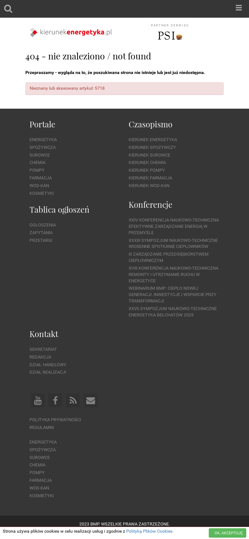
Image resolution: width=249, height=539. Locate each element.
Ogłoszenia (42, 225)
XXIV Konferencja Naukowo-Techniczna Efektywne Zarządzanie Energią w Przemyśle (174, 226)
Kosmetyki (41, 193)
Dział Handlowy (47, 364)
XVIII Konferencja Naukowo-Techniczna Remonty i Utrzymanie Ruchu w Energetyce (173, 274)
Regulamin (41, 427)
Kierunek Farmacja (150, 177)
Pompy (37, 170)
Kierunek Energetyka (153, 139)
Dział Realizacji (47, 372)
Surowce (39, 155)
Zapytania (41, 232)
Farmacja (40, 177)
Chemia (37, 162)
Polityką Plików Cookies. (150, 531)
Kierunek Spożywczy (152, 147)
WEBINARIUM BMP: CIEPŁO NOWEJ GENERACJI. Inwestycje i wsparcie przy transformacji (172, 294)
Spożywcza (42, 147)
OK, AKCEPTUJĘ (229, 533)
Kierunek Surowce (149, 155)
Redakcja (40, 357)
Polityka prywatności (55, 419)
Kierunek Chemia (147, 162)
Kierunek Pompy (147, 170)
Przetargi (40, 240)
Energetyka (43, 139)
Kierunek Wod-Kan (149, 185)
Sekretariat (43, 349)
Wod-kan (39, 185)
